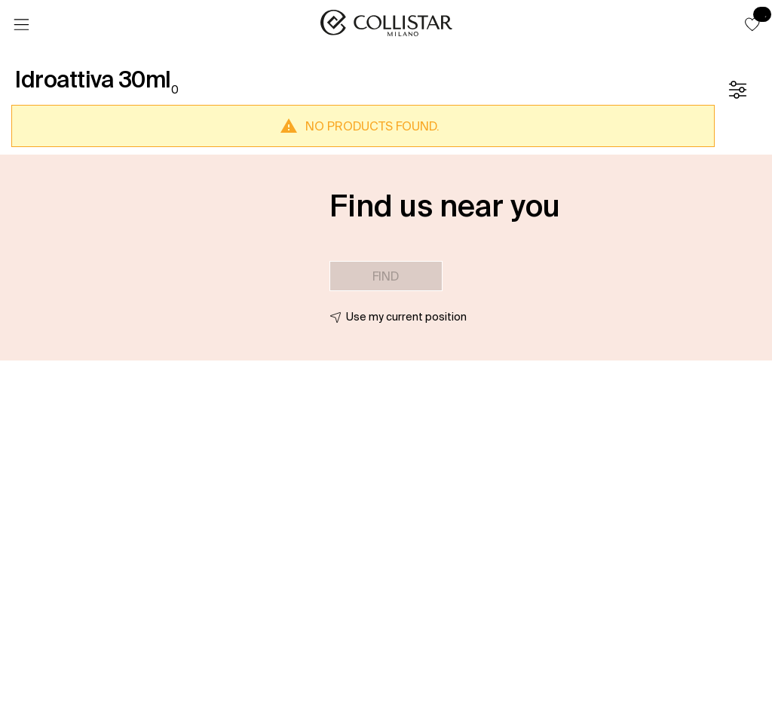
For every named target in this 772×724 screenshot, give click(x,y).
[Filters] (737, 89)
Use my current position (406, 317)
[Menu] (21, 25)
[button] (752, 24)
